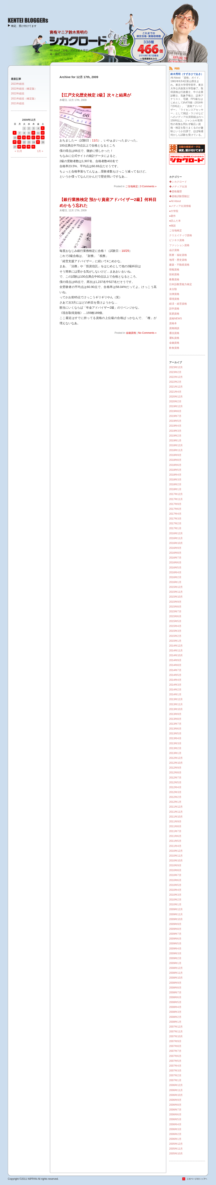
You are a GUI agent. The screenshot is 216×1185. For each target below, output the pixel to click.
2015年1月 (175, 640)
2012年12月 (176, 758)
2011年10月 (176, 816)
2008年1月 (175, 1021)
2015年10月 (176, 596)
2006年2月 (175, 1134)
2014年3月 (175, 684)
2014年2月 (175, 689)
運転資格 (174, 337)
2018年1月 (175, 489)
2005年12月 (176, 1143)
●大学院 (173, 211)
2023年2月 (175, 372)
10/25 (125, 250)
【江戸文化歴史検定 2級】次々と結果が (95, 95)
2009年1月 (175, 963)
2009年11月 (176, 914)
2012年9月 (175, 767)
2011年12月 (176, 806)
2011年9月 (175, 821)
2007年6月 (175, 1056)
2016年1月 (175, 582)
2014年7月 (175, 670)
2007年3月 (175, 1070)
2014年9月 (175, 660)
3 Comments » (148, 186)
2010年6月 (175, 880)
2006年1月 (175, 1139)
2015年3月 (175, 630)
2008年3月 (175, 1011)
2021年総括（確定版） (24, 98)
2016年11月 (176, 538)
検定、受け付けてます (23, 25)
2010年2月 (175, 899)
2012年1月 (175, 801)
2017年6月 (175, 508)
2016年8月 (175, 552)
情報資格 (174, 269)
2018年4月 (175, 474)
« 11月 (18, 151)
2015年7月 (175, 611)
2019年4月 (175, 425)
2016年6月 (175, 562)
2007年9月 (175, 1041)
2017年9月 (175, 504)
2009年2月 (175, 958)
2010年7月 (175, 875)
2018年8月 (175, 459)
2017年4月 (175, 513)
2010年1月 (175, 904)
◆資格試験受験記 (179, 196)
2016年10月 (176, 543)
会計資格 (174, 250)
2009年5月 (175, 943)
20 (14, 142)
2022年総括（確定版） (24, 88)
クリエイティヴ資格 (180, 235)
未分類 (173, 289)
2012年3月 (175, 792)
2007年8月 (175, 1046)
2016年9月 (175, 547)
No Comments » (147, 332)
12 (42, 133)
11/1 (95, 140)
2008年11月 (176, 972)
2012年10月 (176, 762)
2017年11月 (176, 499)
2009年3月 (175, 953)
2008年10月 (176, 977)
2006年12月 (176, 1085)
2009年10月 (176, 919)
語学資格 (174, 308)
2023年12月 (176, 367)
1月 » (40, 151)
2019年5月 (175, 420)
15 (24, 137)
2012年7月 (175, 777)
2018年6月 (175, 465)
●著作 (172, 215)
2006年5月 (175, 1119)
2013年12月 (176, 699)
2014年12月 (176, 645)
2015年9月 (175, 601)
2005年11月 (176, 1148)
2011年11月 (176, 811)
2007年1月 (175, 1080)
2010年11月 (176, 855)
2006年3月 (175, 1129)
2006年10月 (176, 1095)
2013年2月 (175, 748)
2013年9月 (175, 714)
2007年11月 (176, 1031)
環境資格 (174, 298)
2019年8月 (175, 411)
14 (19, 137)
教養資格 (174, 279)
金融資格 (131, 332)
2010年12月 (176, 850)
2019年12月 (176, 406)
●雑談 (172, 225)
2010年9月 (175, 865)
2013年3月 (175, 743)
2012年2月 (175, 797)
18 (38, 137)
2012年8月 (175, 772)
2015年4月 (175, 626)
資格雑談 (174, 328)
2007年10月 (176, 1036)
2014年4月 (175, 679)
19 (42, 137)
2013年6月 (175, 728)
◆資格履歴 (175, 191)
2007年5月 (175, 1060)
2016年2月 (175, 577)
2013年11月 (176, 704)
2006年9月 (175, 1099)
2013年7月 (175, 723)
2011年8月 (175, 826)
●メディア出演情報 (180, 206)
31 (33, 146)
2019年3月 (175, 430)
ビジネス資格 (176, 240)
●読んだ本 (175, 220)
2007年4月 (175, 1065)
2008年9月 (175, 982)
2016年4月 (175, 572)
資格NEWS (175, 318)
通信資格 (174, 333)
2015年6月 (175, 616)
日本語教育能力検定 (180, 284)
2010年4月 (175, 889)
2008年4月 (175, 1007)
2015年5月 (175, 621)
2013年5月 (175, 733)
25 (38, 142)
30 (29, 146)
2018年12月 (176, 445)
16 (29, 137)
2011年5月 (175, 840)
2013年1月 (175, 753)
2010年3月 (175, 894)
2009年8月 (175, 928)
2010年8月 (175, 870)
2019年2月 (175, 435)
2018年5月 (175, 469)
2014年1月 (175, 694)
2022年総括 (17, 93)
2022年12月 (176, 377)
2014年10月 (176, 655)
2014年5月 (175, 675)
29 (24, 146)
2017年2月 (175, 523)
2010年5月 (175, 885)
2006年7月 (175, 1109)
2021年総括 (17, 103)
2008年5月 (175, 1002)
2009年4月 (175, 948)
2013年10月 (176, 709)
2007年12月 (176, 1026)
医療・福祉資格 (178, 255)
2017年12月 (176, 494)
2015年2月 (175, 636)
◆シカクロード (178, 181)
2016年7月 (175, 557)
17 (33, 137)
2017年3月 (175, 518)
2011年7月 (175, 831)
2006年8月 (175, 1104)
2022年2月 (175, 381)
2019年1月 (175, 440)
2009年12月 (176, 909)
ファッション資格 (179, 245)
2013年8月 (175, 718)
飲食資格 (174, 347)
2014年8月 (175, 665)
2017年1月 (175, 528)
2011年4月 (175, 846)
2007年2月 (175, 1075)
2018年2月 (175, 484)
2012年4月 (175, 787)
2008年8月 (175, 987)
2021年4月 (175, 391)
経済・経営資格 (178, 303)
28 (19, 146)
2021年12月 (176, 386)
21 (19, 142)
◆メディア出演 (178, 186)
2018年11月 (176, 450)
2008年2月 (175, 1017)
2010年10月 (176, 860)
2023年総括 (17, 83)
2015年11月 (176, 591)
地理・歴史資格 (178, 259)
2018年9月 (175, 455)
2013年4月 (175, 738)
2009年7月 (175, 933)
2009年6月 (175, 938)
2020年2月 (175, 401)
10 (33, 133)
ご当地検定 (131, 186)
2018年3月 (175, 479)
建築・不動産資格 (179, 264)
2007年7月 (175, 1050)
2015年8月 (175, 606)
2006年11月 (176, 1090)
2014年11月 (176, 650)
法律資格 (174, 294)
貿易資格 (174, 313)
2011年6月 (175, 836)
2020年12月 (176, 396)
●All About (175, 201)
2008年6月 (175, 997)
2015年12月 (176, 587)
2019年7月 (175, 416)
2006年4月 (175, 1124)
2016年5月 (175, 567)
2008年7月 (175, 992)
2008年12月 (176, 968)
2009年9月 (175, 924)
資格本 (173, 323)
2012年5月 (175, 782)
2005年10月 (176, 1153)
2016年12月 (176, 533)
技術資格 (174, 274)
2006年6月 (175, 1114)
